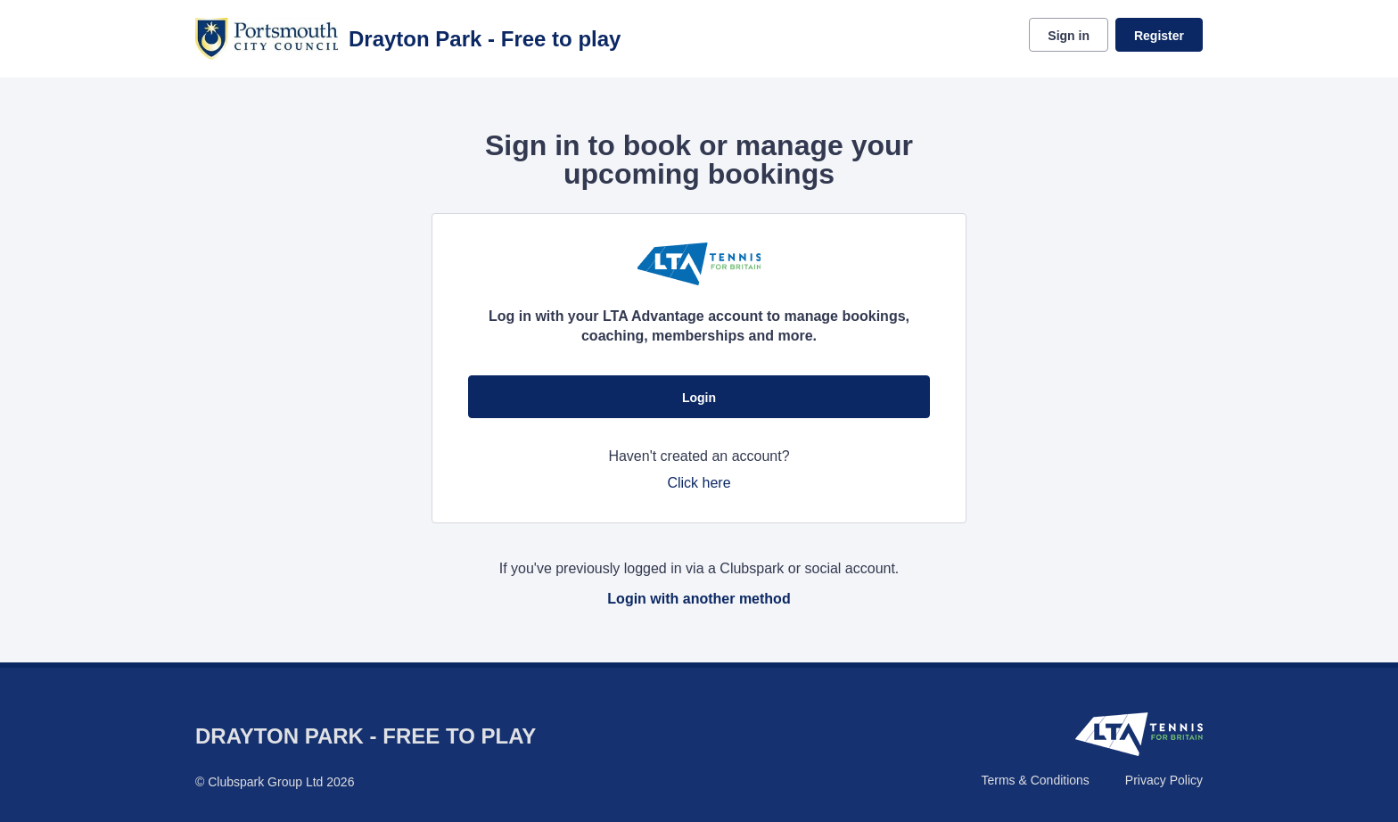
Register (1159, 36)
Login (699, 397)
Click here (698, 482)
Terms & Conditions (1035, 780)
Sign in (1069, 36)
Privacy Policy (1164, 780)
